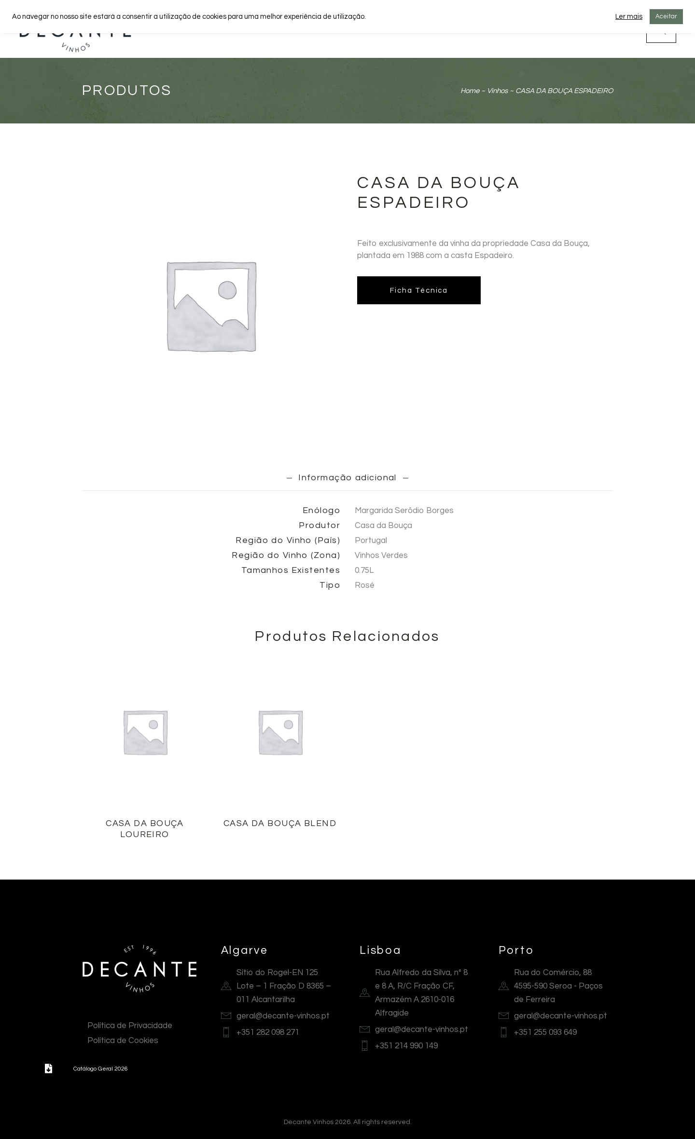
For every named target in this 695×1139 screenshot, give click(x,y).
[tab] (348, 478)
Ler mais (628, 16)
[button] (48, 1068)
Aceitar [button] (666, 16)
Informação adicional (348, 477)
